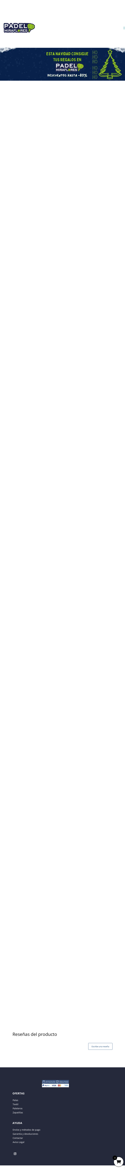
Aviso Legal (18, 1142)
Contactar (18, 1137)
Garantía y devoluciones (25, 1133)
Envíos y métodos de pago (26, 1129)
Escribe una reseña (100, 1046)
